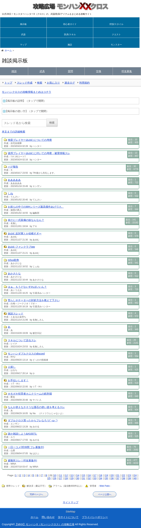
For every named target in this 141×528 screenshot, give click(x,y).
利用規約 (84, 82)
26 (55, 478)
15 (83, 475)
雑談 (14, 71)
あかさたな (14, 273)
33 (95, 478)
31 (83, 478)
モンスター (116, 44)
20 (112, 475)
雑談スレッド (15, 313)
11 (60, 475)
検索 (39, 82)
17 (95, 475)
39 (129, 478)
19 (106, 475)
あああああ (14, 179)
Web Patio (104, 486)
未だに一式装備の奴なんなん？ (26, 220)
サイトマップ (70, 502)
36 (112, 478)
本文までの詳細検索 (13, 131)
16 (89, 475)
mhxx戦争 (13, 260)
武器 (23, 34)
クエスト (116, 34)
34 (100, 478)
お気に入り (53, 82)
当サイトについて (68, 517)
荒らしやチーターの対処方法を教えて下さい (34, 300)
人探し (12, 366)
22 (123, 475)
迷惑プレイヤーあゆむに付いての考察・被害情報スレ (39, 153)
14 (78, 475)
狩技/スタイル (116, 24)
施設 (70, 44)
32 (89, 478)
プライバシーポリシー (95, 517)
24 (135, 475)
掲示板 (23, 24)
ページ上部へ (104, 494)
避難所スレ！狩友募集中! (22, 460)
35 (106, 478)
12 (66, 475)
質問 (70, 71)
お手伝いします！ (18, 380)
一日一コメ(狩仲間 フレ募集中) (26, 447)
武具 (42, 71)
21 (118, 475)
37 (118, 478)
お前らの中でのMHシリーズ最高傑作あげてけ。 (36, 206)
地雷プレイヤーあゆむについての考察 (30, 139)
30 (78, 478)
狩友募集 (127, 71)
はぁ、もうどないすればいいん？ (27, 286)
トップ (8, 82)
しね (10, 193)
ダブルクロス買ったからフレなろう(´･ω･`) (32, 420)
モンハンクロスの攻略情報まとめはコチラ (26, 91)
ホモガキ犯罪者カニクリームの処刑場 (30, 393)
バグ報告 (13, 166)
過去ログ (69, 82)
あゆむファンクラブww (21, 246)
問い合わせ (48, 517)
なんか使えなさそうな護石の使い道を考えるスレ (36, 407)
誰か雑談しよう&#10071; (22, 433)
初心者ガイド (70, 24)
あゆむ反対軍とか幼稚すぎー (25, 233)
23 (129, 475)
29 (72, 478)
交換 (98, 71)
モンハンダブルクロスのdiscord (26, 353)
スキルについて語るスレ (22, 340)
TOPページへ (36, 494)
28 (66, 478)
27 (60, 478)
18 (100, 475)
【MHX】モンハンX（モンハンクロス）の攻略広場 (44, 524)
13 (72, 475)
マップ (23, 44)
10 (55, 475)
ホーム (34, 517)
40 (135, 478)
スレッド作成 (24, 82)
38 (123, 478)
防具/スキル (70, 34)
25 (49, 478)
